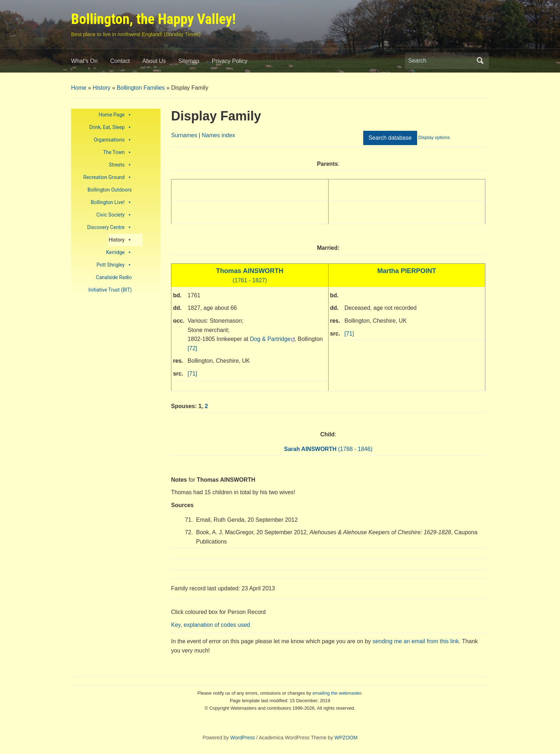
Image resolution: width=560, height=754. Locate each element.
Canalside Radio (114, 277)
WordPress (242, 737)
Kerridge (119, 252)
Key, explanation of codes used (210, 625)
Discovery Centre (109, 227)
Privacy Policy (230, 61)
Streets (120, 165)
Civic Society (114, 215)
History (101, 88)
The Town (117, 152)
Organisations (113, 140)
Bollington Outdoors (110, 190)
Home (78, 88)
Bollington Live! (111, 202)
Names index (218, 135)
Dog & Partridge (270, 339)
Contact (120, 61)
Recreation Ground (107, 177)
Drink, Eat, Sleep (110, 127)
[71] (192, 374)
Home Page (115, 115)
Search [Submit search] (480, 61)
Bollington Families (141, 88)
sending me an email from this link (415, 641)
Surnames (184, 135)
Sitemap (188, 61)
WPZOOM (346, 737)
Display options (434, 137)
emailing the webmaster (336, 693)
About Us (154, 61)
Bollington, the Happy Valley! (153, 19)
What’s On (84, 61)
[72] (192, 348)
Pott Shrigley (114, 265)
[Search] (440, 60)
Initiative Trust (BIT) (110, 290)
